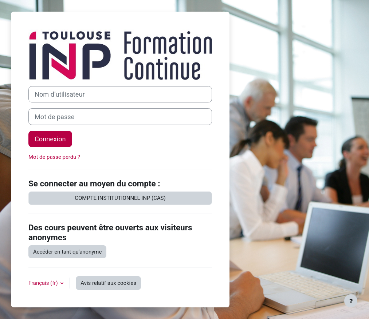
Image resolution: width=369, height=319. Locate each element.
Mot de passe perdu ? (54, 157)
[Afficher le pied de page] (350, 300)
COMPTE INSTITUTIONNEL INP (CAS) (120, 198)
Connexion (50, 139)
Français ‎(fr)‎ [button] (43, 283)
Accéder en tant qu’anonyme (67, 252)
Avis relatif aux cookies (108, 283)
